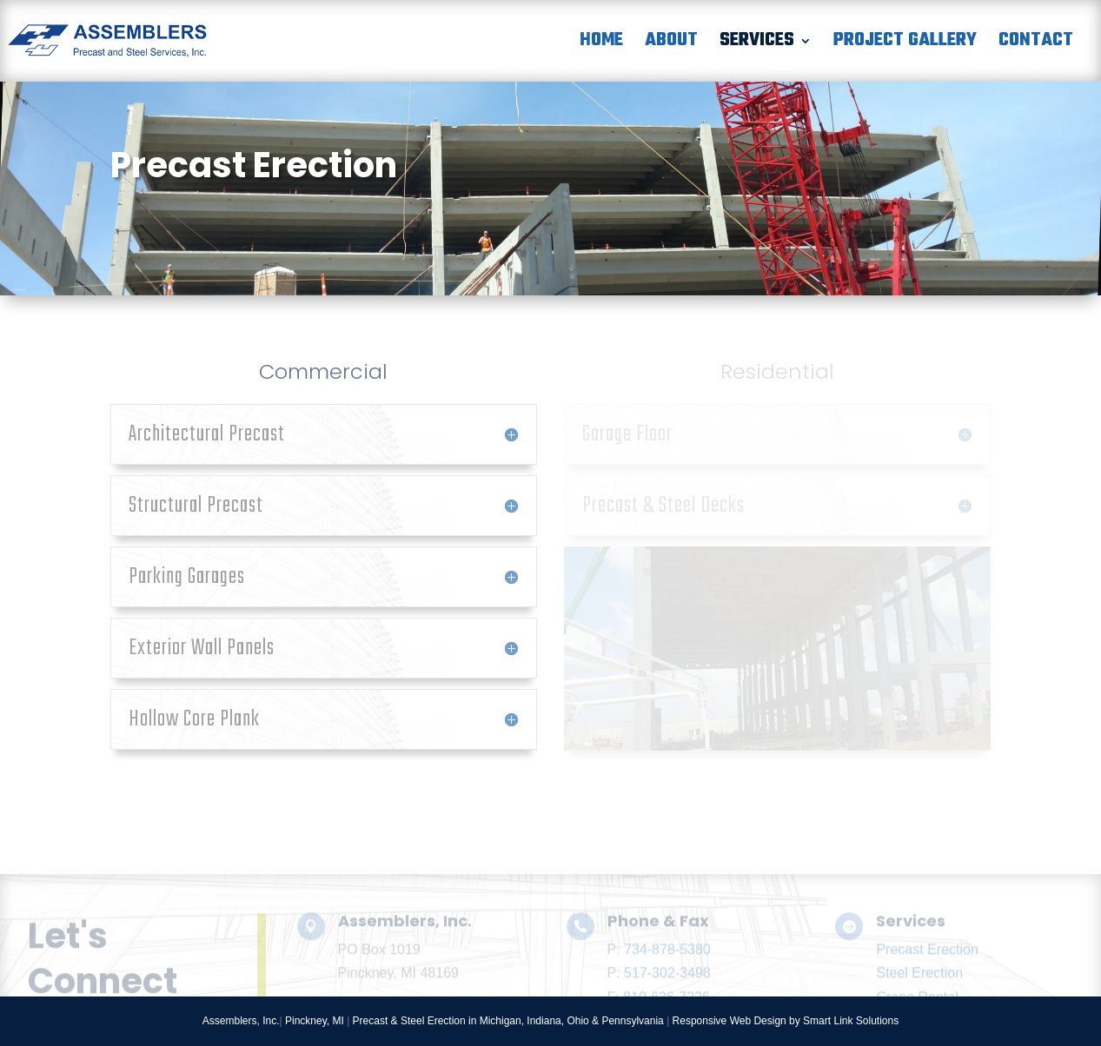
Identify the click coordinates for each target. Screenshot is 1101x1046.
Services (757, 45)
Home (601, 45)
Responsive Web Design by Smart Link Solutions (786, 1021)
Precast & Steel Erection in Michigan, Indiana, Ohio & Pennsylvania (508, 1021)
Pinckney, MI (314, 1021)
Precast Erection (927, 983)
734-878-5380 (667, 983)
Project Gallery (905, 45)
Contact (1035, 45)
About (671, 45)
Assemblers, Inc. (241, 1021)
